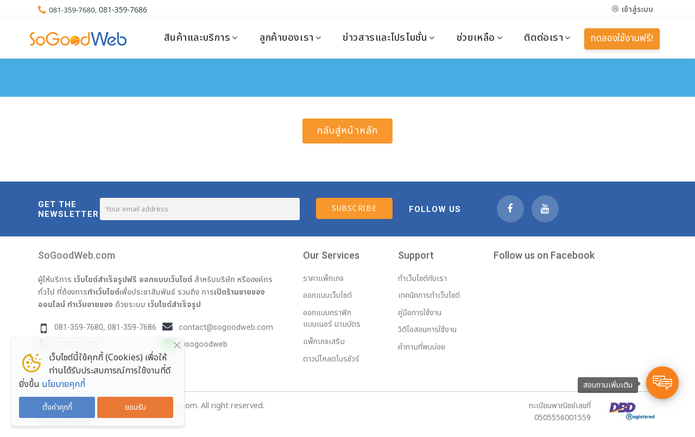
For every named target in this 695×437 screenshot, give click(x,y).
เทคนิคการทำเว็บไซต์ (429, 295)
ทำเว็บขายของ (90, 304)
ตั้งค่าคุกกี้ (57, 407)
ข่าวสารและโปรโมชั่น (385, 37)
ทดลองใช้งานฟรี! (622, 39)
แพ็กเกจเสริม (324, 341)
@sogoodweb (203, 344)
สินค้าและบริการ (197, 37)
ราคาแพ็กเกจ (323, 278)
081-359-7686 (125, 9)
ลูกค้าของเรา (287, 37)
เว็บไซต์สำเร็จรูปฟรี (105, 279)
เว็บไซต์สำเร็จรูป (174, 304)
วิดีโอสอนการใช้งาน (427, 329)
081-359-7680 (73, 9)
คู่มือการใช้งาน (419, 312)
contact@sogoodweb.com (226, 327)
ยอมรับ (135, 407)
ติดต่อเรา (543, 37)
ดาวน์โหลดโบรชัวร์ (331, 359)
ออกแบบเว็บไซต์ (165, 279)
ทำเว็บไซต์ (103, 292)
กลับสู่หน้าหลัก (347, 130)
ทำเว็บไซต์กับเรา (422, 278)
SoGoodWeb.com (76, 255)
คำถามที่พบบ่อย (421, 347)
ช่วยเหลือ (476, 37)
